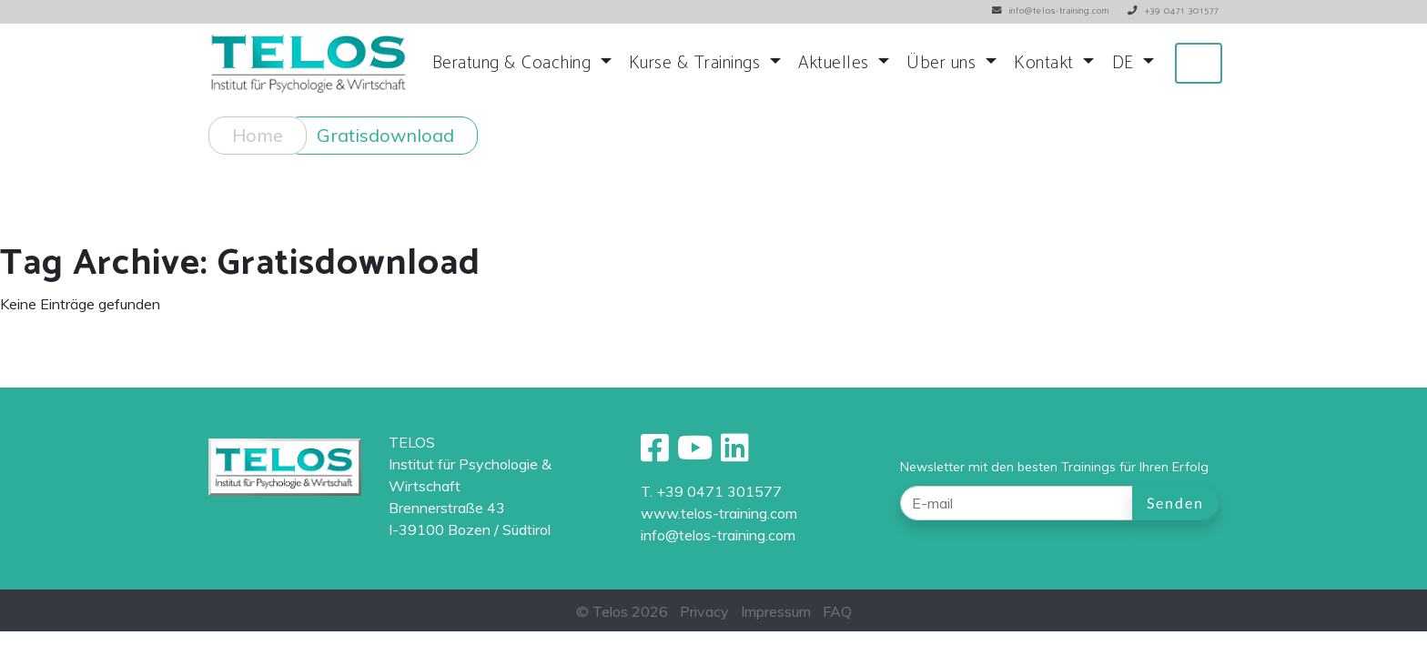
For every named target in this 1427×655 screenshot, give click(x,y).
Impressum (776, 611)
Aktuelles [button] (836, 63)
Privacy (704, 611)
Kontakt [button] (1046, 63)
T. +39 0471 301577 (711, 491)
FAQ (837, 611)
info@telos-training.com (718, 535)
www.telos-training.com (719, 513)
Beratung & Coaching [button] (514, 63)
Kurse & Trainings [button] (697, 63)
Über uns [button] (943, 63)
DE (1125, 63)
